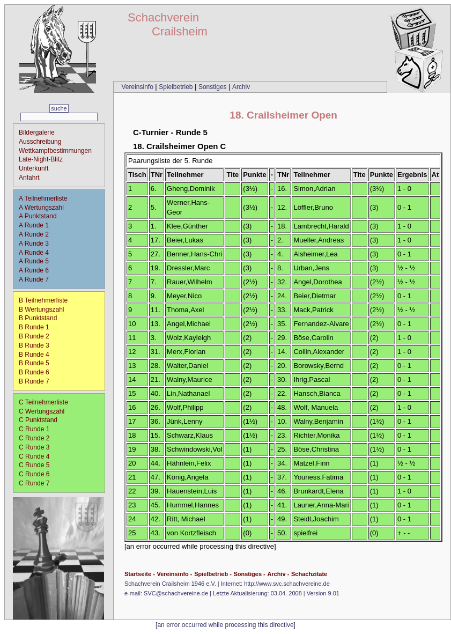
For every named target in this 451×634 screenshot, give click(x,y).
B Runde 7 (37, 381)
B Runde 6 (37, 372)
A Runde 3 (37, 243)
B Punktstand (38, 318)
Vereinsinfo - (174, 574)
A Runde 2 (37, 234)
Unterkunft (33, 168)
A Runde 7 (37, 279)
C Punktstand (38, 420)
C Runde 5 (38, 465)
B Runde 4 (37, 354)
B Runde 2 (37, 336)
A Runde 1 (37, 225)
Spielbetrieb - (213, 574)
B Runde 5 (37, 363)
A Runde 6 (37, 270)
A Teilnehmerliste (43, 198)
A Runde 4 (37, 252)
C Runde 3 (38, 447)
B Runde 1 (37, 327)
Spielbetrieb (177, 87)
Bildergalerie (37, 132)
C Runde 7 (38, 483)
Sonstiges (213, 87)
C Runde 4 (38, 456)
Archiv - (278, 574)
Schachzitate (309, 574)
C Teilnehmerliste (43, 402)
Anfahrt (29, 177)
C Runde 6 (38, 474)
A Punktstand (38, 216)
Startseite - (139, 574)
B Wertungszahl (41, 309)
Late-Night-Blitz (41, 159)
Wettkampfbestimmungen (55, 150)
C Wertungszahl (41, 411)
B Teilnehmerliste (43, 300)
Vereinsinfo (138, 87)
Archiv (241, 87)
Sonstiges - (249, 574)
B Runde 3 (37, 345)
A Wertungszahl (41, 207)
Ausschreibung (40, 141)
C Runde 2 (38, 438)
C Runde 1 (38, 429)
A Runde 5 (37, 261)
